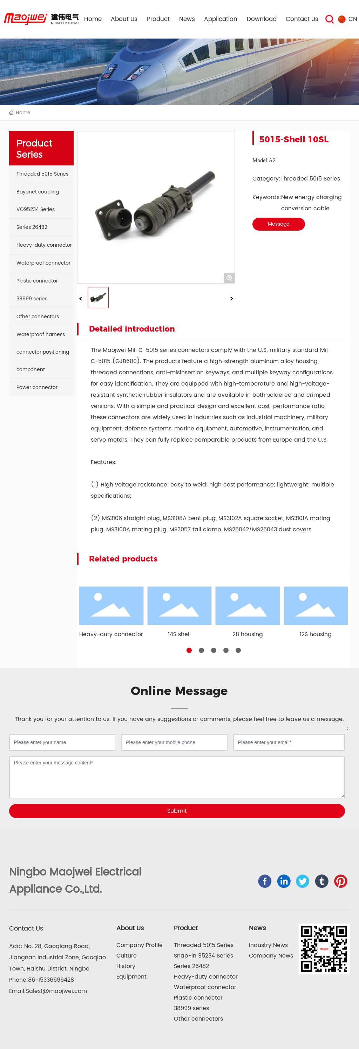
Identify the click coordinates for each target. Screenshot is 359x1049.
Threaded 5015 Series (310, 178)
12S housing (316, 634)
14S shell (179, 634)
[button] (189, 650)
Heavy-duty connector (111, 634)
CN (352, 19)
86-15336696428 (51, 980)
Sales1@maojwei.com (56, 991)
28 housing (247, 634)
